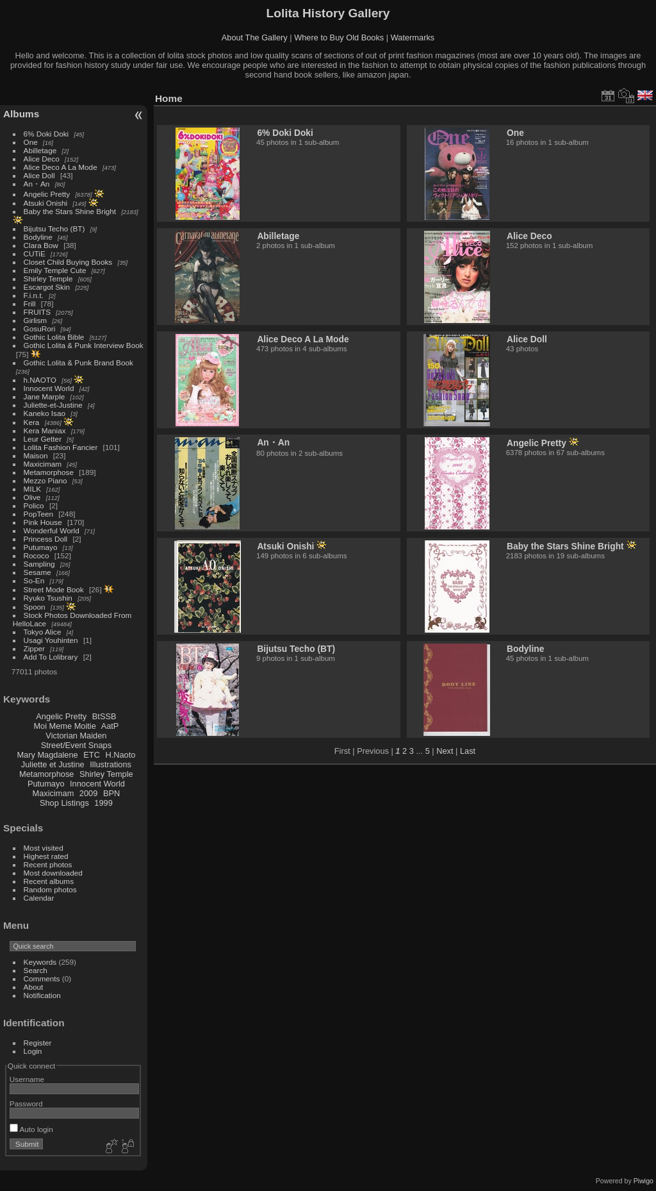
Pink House (43, 522)
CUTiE (34, 253)
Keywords (40, 962)
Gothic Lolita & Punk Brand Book (78, 362)
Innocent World (49, 388)
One (31, 142)
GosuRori (40, 328)
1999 (103, 803)
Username (27, 1079)
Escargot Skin (47, 287)
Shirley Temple (48, 278)
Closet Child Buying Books (68, 262)
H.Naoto (120, 755)
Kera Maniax (45, 430)
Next (444, 751)
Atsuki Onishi (46, 203)
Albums (21, 113)
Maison (36, 455)
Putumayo (41, 547)
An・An (37, 183)
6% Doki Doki (46, 133)
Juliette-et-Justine (53, 405)
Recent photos (48, 864)
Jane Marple (44, 396)
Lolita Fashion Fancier (61, 447)
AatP (110, 726)
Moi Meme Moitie (64, 726)
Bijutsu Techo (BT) (54, 228)
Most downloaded (53, 873)
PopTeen (38, 514)
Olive (32, 497)
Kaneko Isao (44, 413)
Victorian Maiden (75, 735)
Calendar (39, 898)
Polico (34, 505)
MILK (32, 489)
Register (38, 1042)
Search (35, 970)
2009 (88, 793)
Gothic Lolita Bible (54, 337)
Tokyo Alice (43, 632)
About (34, 987)
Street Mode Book (54, 589)
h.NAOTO (40, 380)
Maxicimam (43, 464)
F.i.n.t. (34, 295)
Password (26, 1103)
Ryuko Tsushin (48, 598)
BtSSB (104, 716)
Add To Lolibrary (51, 657)
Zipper (34, 648)
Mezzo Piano (45, 480)
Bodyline (38, 237)
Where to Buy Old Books (339, 37)
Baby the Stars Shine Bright (70, 211)
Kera (32, 422)
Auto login (31, 1129)
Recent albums (49, 881)
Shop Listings (64, 803)
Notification (42, 995)
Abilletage (40, 150)
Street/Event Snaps (76, 745)
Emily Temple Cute (55, 270)
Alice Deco (42, 158)
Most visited (43, 848)
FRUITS (37, 312)
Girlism (35, 320)
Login (33, 1051)
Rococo (36, 555)
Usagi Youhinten (51, 640)
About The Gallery (255, 37)
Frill (30, 303)
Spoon (34, 607)
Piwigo (643, 1181)
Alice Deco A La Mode (60, 167)
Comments (42, 978)
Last (467, 751)
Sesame (37, 572)
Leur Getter (43, 439)
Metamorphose (49, 472)
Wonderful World (51, 530)
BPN (111, 793)
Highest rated (46, 856)
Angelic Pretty (47, 194)
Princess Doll (46, 539)
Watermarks (413, 37)
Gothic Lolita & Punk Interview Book (84, 345)
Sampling (39, 564)
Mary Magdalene (47, 755)
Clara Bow (41, 245)
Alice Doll (39, 175)
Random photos (50, 889)
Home (169, 98)
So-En (34, 580)
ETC (91, 755)
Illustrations (110, 764)
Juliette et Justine (53, 764)
